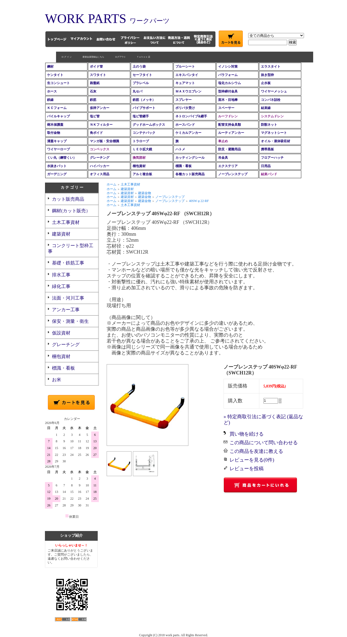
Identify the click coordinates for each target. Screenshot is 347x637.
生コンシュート (58, 83)
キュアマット (185, 83)
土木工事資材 (66, 222)
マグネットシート (274, 133)
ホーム (111, 184)
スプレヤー (183, 100)
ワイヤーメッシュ (274, 91)
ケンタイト (55, 75)
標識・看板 (183, 166)
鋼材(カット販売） (71, 210)
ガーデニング (57, 174)
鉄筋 (93, 100)
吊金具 (223, 158)
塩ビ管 (95, 116)
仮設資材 (61, 333)
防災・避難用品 (229, 149)
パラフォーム (228, 75)
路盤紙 (95, 83)
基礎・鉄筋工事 (68, 263)
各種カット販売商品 (190, 174)
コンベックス (99, 149)
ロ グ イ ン (55, 57)
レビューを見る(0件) (252, 460)
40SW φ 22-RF (199, 201)
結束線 (266, 108)
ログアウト (109, 57)
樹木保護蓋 (55, 125)
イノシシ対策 (228, 66)
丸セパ (137, 91)
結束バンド (269, 174)
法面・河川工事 (68, 298)
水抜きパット (57, 166)
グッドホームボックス (149, 125)
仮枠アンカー (99, 108)
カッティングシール (190, 158)
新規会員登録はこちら (82, 57)
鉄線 (50, 100)
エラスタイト (270, 66)
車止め (223, 141)
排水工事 (61, 274)
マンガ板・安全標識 (104, 141)
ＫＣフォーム (57, 108)
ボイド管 (96, 66)
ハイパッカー (99, 166)
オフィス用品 (99, 174)
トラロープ (141, 141)
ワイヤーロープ (58, 149)
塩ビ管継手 (141, 116)
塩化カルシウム (229, 83)
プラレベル (141, 83)
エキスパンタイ (186, 75)
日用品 (266, 166)
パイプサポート (144, 108)
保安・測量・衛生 (70, 321)
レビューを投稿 (247, 468)
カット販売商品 (68, 199)
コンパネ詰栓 (270, 100)
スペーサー (226, 108)
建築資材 (61, 234)
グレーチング (99, 158)
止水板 (266, 83)
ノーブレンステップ (232, 174)
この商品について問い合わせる (264, 442)
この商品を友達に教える (256, 451)
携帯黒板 (267, 149)
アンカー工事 (66, 309)
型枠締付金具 (228, 91)
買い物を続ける (247, 434)
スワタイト (98, 75)
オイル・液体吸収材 (275, 141)
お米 (56, 379)
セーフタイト (142, 75)
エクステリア (228, 166)
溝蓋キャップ (57, 141)
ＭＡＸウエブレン (188, 91)
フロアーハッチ (272, 158)
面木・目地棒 (228, 100)
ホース (52, 91)
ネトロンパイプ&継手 (191, 116)
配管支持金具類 (229, 125)
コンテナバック (144, 133)
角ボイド (96, 133)
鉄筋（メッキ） (144, 100)
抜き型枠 (267, 75)
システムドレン (272, 116)
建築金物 (144, 193)
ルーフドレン (228, 116)
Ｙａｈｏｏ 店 (132, 57)
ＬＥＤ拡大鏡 (142, 149)
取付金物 (53, 133)
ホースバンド (185, 125)
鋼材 (50, 66)
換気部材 (139, 158)
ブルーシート (185, 66)
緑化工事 (61, 286)
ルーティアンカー (231, 133)
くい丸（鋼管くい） (61, 158)
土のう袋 (139, 66)
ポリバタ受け (185, 108)
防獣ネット (269, 125)
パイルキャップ (58, 116)
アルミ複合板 (142, 174)
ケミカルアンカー (188, 133)
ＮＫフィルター (101, 125)
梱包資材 (139, 166)
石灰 (93, 91)
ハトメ (180, 149)
